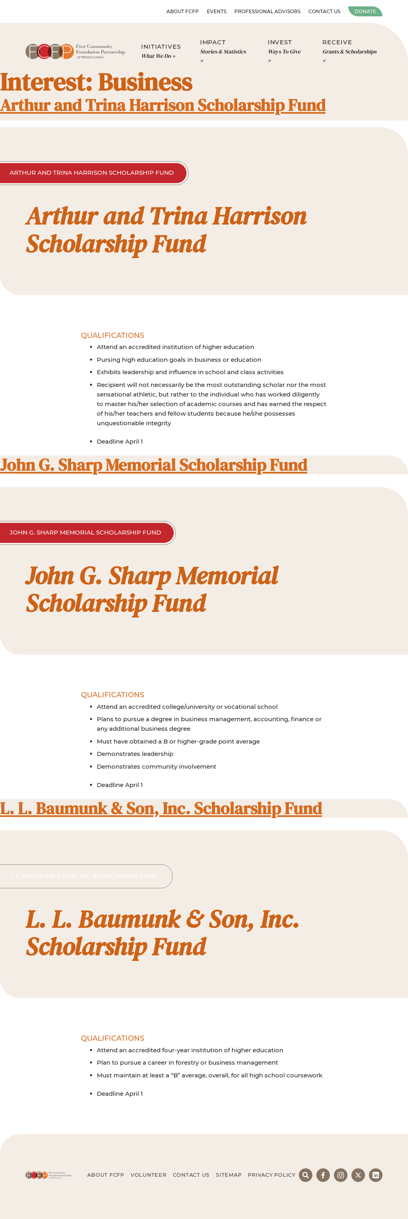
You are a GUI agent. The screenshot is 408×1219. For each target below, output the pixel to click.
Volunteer (149, 1175)
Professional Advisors (267, 11)
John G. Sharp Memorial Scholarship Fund (153, 464)
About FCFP (183, 11)
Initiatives (161, 51)
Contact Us (324, 11)
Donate (365, 11)
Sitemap (228, 1175)
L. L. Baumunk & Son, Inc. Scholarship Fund (161, 808)
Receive (350, 51)
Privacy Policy (272, 1175)
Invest (286, 51)
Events (216, 11)
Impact (224, 51)
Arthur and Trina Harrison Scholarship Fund (163, 104)
